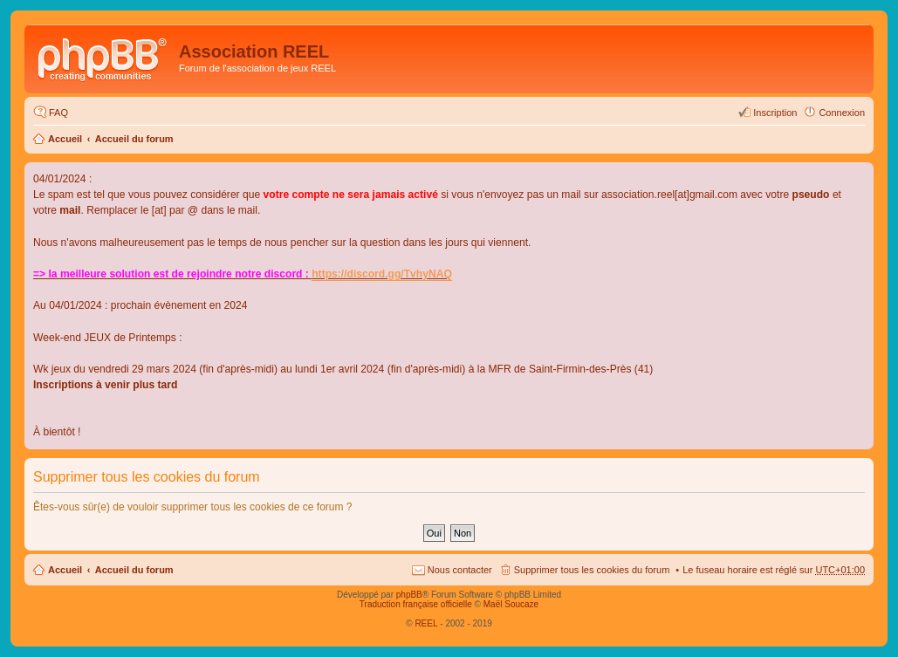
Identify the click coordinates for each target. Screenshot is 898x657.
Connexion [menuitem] (842, 112)
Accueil (65, 138)
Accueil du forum (134, 138)
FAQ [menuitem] (58, 112)
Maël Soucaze (510, 604)
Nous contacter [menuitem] (460, 570)
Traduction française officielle (416, 604)
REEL (426, 623)
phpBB (409, 594)
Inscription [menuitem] (775, 112)
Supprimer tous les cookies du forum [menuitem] (592, 570)
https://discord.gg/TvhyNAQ (382, 274)
